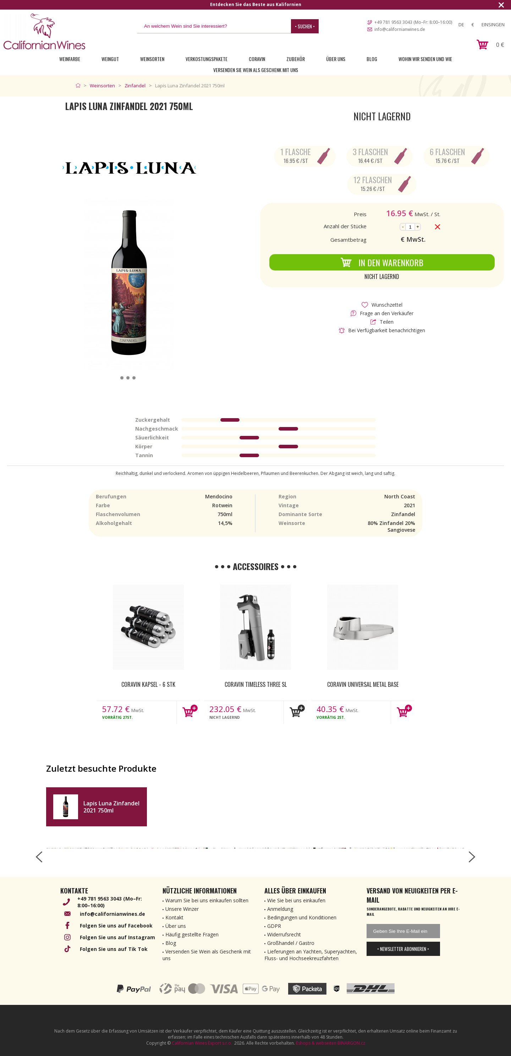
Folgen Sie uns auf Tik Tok (114, 949)
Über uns (335, 58)
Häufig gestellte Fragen (192, 934)
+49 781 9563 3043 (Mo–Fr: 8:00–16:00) (413, 22)
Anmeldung (280, 908)
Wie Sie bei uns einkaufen (296, 900)
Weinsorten (152, 58)
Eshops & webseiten (316, 1043)
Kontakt (174, 917)
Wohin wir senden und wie (425, 58)
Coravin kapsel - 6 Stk (148, 684)
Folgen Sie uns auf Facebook (116, 925)
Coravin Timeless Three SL (256, 684)
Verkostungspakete (206, 58)
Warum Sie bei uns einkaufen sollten (206, 900)
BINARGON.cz (351, 1043)
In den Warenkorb (381, 262)
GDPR (274, 926)
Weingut (110, 58)
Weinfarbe (69, 58)
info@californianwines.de (399, 29)
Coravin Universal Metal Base (363, 684)
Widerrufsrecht (284, 934)
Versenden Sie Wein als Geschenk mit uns (255, 69)
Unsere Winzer (182, 908)
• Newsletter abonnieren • (403, 948)
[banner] (44, 31)
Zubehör (295, 58)
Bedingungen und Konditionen (301, 917)
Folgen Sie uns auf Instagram (117, 937)
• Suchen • (305, 26)
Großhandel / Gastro (290, 943)
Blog (372, 58)
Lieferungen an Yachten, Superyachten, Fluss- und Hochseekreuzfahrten (310, 955)
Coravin (257, 58)
